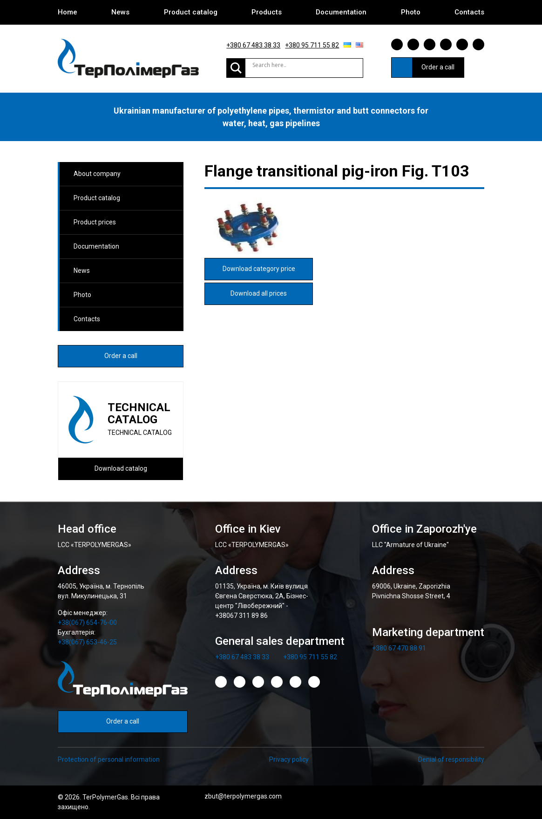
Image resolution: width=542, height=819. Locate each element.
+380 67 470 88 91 (399, 648)
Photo (410, 12)
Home (67, 12)
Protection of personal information (109, 759)
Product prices (95, 222)
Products (266, 12)
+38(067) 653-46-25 (87, 642)
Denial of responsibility (451, 759)
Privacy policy (289, 759)
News (120, 12)
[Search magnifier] (236, 68)
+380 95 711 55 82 (312, 45)
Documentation (341, 12)
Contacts (469, 12)
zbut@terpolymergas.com (243, 796)
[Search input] (283, 65)
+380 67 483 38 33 (253, 45)
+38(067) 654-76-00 (87, 622)
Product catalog (190, 12)
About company (97, 173)
